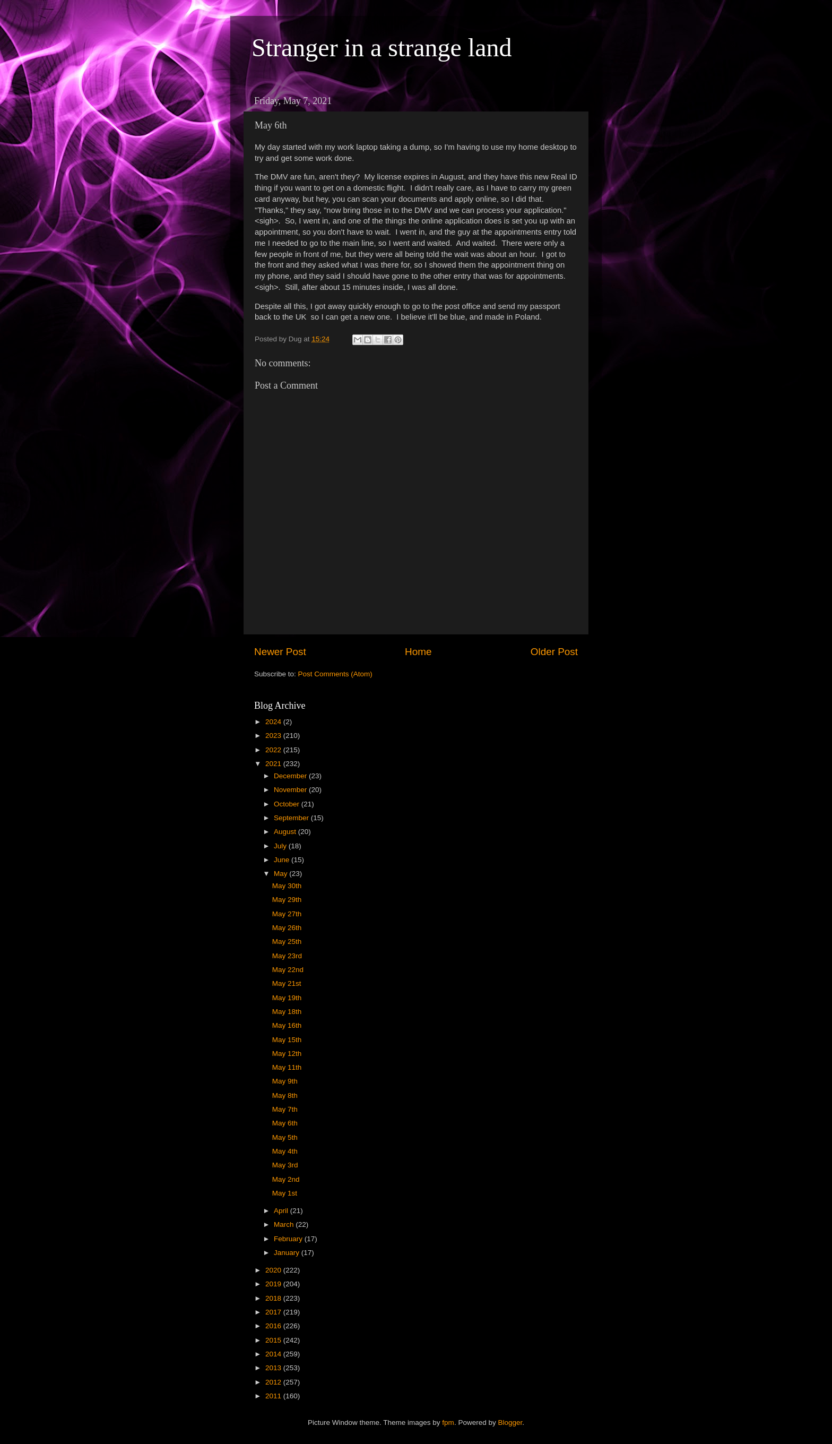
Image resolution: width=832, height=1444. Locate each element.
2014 (274, 1354)
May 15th (287, 1040)
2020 (274, 1270)
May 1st (284, 1193)
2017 (274, 1312)
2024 (274, 722)
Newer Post (280, 651)
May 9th (285, 1081)
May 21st (286, 983)
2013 (274, 1368)
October (287, 804)
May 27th (287, 914)
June (282, 860)
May (281, 874)
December (291, 776)
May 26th (287, 928)
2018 (274, 1298)
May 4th (285, 1151)
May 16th (287, 1025)
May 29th (287, 900)
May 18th (287, 1012)
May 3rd (285, 1165)
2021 (274, 764)
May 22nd (288, 970)
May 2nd (286, 1179)
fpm (448, 1422)
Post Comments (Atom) (335, 674)
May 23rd (287, 956)
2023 (274, 736)
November (291, 790)
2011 (274, 1396)
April (282, 1211)
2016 (274, 1326)
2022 (274, 750)
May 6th (285, 1123)
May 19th (287, 998)
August (286, 832)
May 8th (285, 1095)
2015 (274, 1340)
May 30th (287, 886)
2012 (274, 1382)
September (292, 818)
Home (418, 651)
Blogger (510, 1422)
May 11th (287, 1067)
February (289, 1239)
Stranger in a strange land (382, 47)
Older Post (554, 651)
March (285, 1224)
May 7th (285, 1109)
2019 (274, 1284)
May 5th (285, 1137)
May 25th (287, 942)
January (287, 1253)
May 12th (287, 1054)
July (281, 846)
